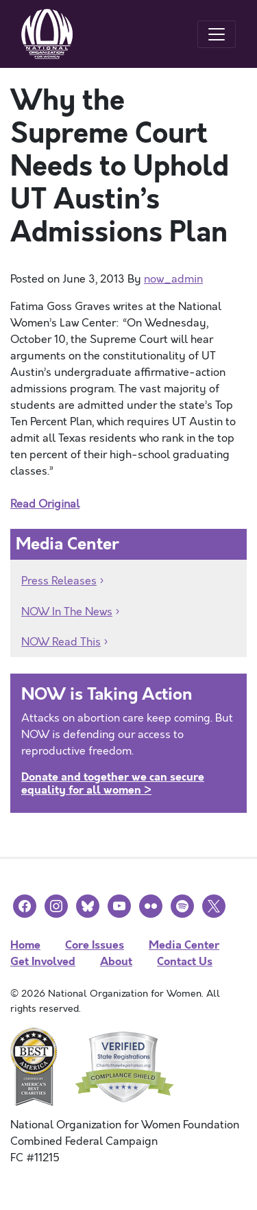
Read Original (44, 504)
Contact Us (184, 961)
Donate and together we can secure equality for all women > (112, 783)
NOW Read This (61, 642)
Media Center (184, 945)
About (116, 961)
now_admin (173, 279)
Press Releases (59, 581)
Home (25, 945)
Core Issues (94, 945)
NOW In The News (66, 611)
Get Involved (42, 961)
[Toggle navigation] (216, 34)
